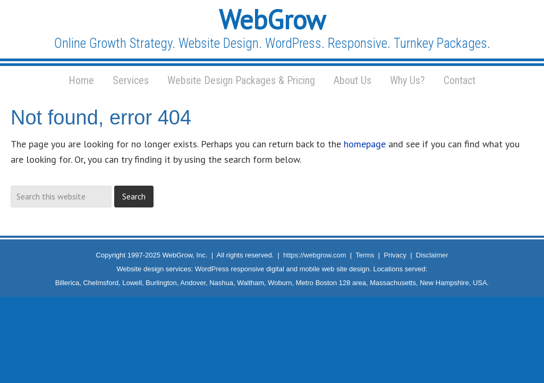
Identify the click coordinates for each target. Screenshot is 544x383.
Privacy (395, 255)
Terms (364, 255)
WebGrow (272, 19)
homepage (365, 144)
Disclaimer (432, 255)
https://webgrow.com (314, 255)
